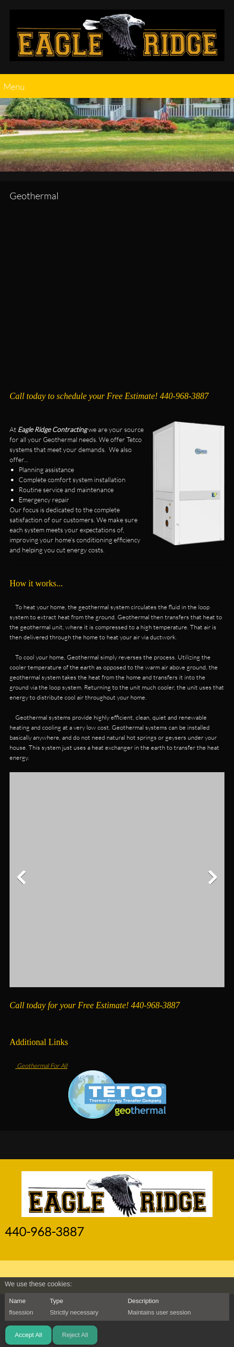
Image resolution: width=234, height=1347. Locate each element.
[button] (117, 879)
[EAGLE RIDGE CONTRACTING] (117, 39)
